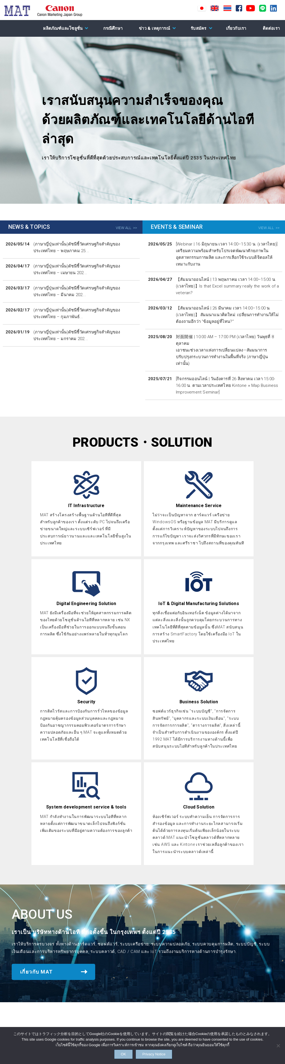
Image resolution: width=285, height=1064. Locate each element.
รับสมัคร (198, 28)
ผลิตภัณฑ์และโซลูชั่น (62, 28)
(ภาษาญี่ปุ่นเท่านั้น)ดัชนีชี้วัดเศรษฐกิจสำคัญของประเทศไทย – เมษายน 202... (76, 269)
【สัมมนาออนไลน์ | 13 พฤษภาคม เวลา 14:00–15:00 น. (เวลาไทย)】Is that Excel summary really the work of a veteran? (227, 286)
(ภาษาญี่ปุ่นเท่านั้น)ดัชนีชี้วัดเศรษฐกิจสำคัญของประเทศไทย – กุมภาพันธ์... (76, 313)
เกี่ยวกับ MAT (36, 972)
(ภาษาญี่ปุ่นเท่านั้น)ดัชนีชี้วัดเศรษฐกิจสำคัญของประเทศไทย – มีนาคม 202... (76, 291)
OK (118, 1053)
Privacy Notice (160, 1053)
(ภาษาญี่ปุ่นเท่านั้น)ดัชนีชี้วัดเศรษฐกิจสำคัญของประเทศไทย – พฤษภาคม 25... (76, 247)
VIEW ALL (124, 228)
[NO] (278, 1044)
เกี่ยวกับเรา (236, 28)
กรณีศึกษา (112, 28)
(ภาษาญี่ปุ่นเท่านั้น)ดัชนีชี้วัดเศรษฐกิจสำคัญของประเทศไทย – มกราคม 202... (76, 335)
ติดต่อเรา (271, 28)
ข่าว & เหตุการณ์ (154, 28)
